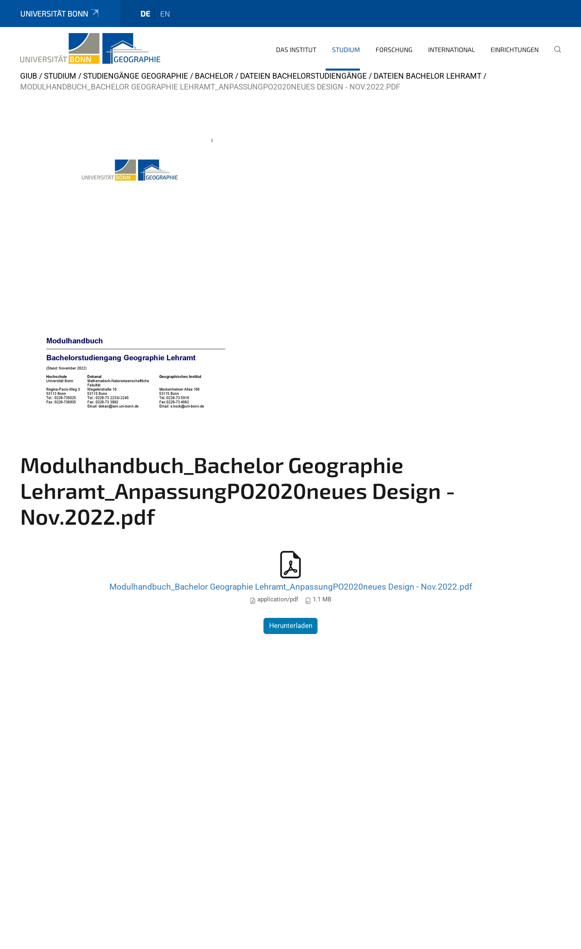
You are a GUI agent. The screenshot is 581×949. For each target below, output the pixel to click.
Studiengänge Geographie (135, 76)
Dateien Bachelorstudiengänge (303, 76)
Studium (346, 49)
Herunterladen (290, 626)
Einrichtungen (515, 49)
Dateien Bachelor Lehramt (427, 76)
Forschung (394, 49)
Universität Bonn (60, 13)
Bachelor (214, 76)
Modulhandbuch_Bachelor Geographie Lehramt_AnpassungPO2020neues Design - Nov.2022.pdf (290, 587)
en (165, 13)
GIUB (28, 76)
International (451, 49)
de (145, 13)
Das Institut (296, 49)
